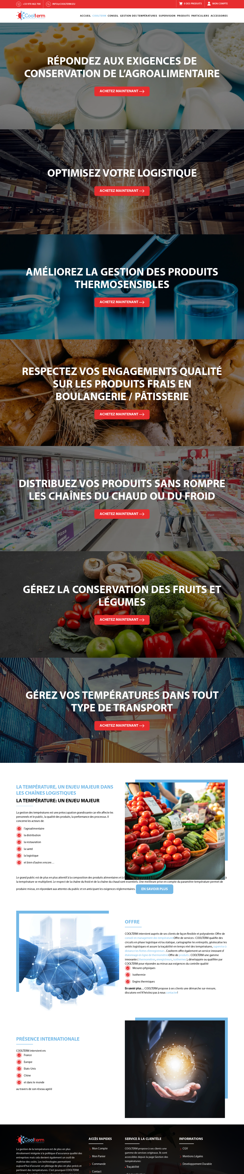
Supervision (167, 16)
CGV (185, 1148)
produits (183, 955)
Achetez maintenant (122, 91)
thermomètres (146, 959)
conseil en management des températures (149, 938)
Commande (99, 1164)
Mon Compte (220, 3)
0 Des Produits (193, 3)
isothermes (179, 959)
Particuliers (200, 16)
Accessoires (219, 16)
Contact (96, 1171)
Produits (183, 16)
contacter (158, 992)
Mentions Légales (193, 1156)
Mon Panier (98, 1156)
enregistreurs (164, 959)
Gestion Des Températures (138, 16)
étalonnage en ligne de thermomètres (147, 955)
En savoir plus (140, 889)
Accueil (85, 16)
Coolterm (99, 16)
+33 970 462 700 (32, 4)
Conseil (113, 16)
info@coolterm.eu (64, 4)
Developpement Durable (197, 1164)
